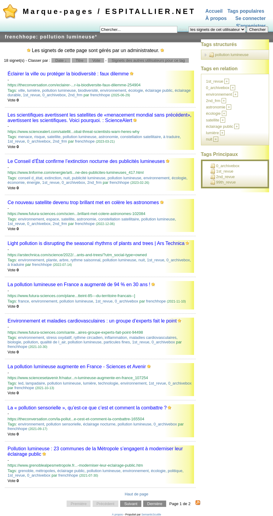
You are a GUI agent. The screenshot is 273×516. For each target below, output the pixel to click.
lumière (33, 90)
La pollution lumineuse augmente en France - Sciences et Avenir (77, 366)
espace (52, 219)
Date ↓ (61, 60)
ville (21, 90)
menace (25, 136)
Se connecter (250, 18)
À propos (216, 18)
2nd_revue (222, 176)
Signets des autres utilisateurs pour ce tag (148, 60)
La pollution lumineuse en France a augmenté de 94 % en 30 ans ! (79, 284)
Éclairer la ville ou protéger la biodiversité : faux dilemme (68, 73)
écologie (135, 90)
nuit (66, 178)
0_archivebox (54, 95)
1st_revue (31, 95)
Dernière (154, 503)
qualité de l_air (53, 342)
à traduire (171, 136)
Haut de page (136, 494)
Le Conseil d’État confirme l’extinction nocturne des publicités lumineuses (86, 161)
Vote (96, 60)
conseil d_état (30, 178)
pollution (30, 342)
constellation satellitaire (140, 136)
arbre (63, 260)
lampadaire (35, 383)
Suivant (130, 503)
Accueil (214, 11)
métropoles (45, 470)
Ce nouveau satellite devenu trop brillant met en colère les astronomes (83, 202)
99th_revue (223, 182)
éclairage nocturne (99, 424)
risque (39, 136)
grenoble (26, 470)
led (20, 383)
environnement (113, 90)
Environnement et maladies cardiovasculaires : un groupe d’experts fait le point (92, 320)
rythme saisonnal (85, 260)
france (23, 301)
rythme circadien (88, 337)
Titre (80, 60)
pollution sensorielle (63, 424)
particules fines (117, 342)
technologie (108, 383)
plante (51, 260)
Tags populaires (246, 11)
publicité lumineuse (89, 178)
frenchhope (100, 95)
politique (175, 470)
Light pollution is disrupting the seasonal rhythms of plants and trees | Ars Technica (96, 243)
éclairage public (159, 90)
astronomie (108, 136)
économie (16, 182)
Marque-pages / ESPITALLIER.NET (109, 11)
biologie (14, 342)
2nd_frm (75, 95)
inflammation (116, 337)
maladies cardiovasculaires (152, 337)
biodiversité (88, 90)
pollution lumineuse (59, 90)
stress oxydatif (58, 337)
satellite (54, 136)
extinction (52, 178)
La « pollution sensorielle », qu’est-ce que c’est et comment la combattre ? (87, 407)
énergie (33, 182)
